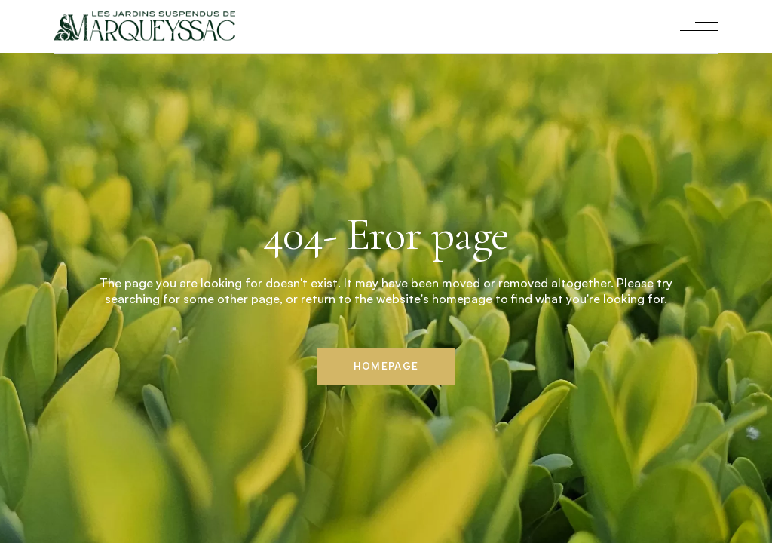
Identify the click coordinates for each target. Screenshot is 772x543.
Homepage (386, 366)
